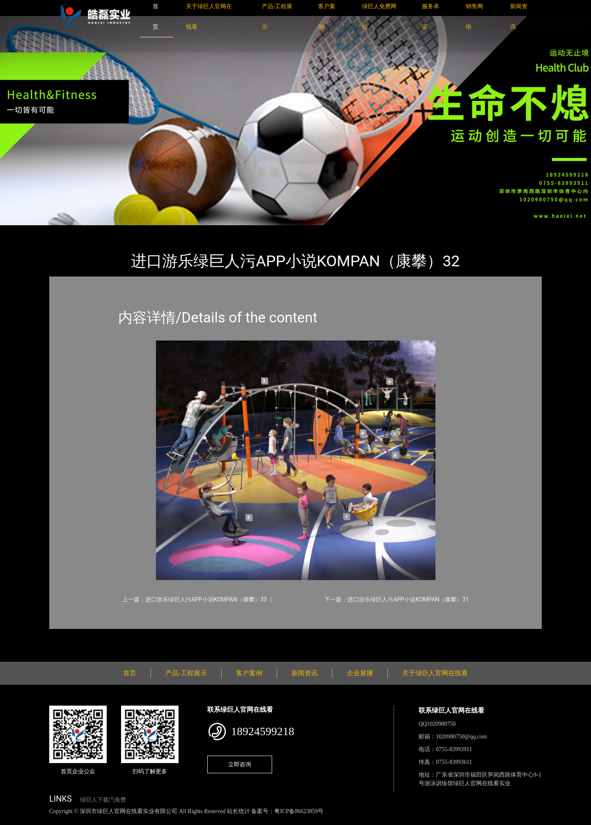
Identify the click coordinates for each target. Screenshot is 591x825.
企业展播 (360, 673)
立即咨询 (239, 764)
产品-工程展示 (98, 230)
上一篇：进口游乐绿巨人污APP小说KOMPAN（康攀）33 (194, 599)
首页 (63, 230)
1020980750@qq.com (461, 737)
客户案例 (249, 673)
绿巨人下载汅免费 (103, 800)
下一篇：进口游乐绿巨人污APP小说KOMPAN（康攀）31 (396, 599)
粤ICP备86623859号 (298, 811)
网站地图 (12, 820)
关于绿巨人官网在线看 (435, 673)
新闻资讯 (304, 673)
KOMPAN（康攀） (151, 230)
